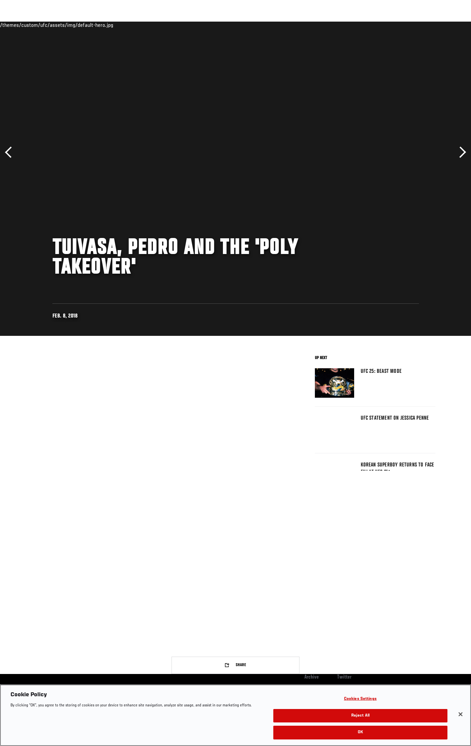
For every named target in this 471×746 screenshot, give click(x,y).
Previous (10, 152)
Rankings (56, 24)
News (111, 24)
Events (29, 24)
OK (360, 732)
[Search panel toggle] (438, 25)
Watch (360, 24)
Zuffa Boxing (392, 24)
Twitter (344, 677)
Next (460, 152)
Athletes (86, 24)
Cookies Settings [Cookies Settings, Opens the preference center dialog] (360, 699)
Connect (334, 24)
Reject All (360, 716)
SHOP (421, 24)
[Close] (460, 714)
